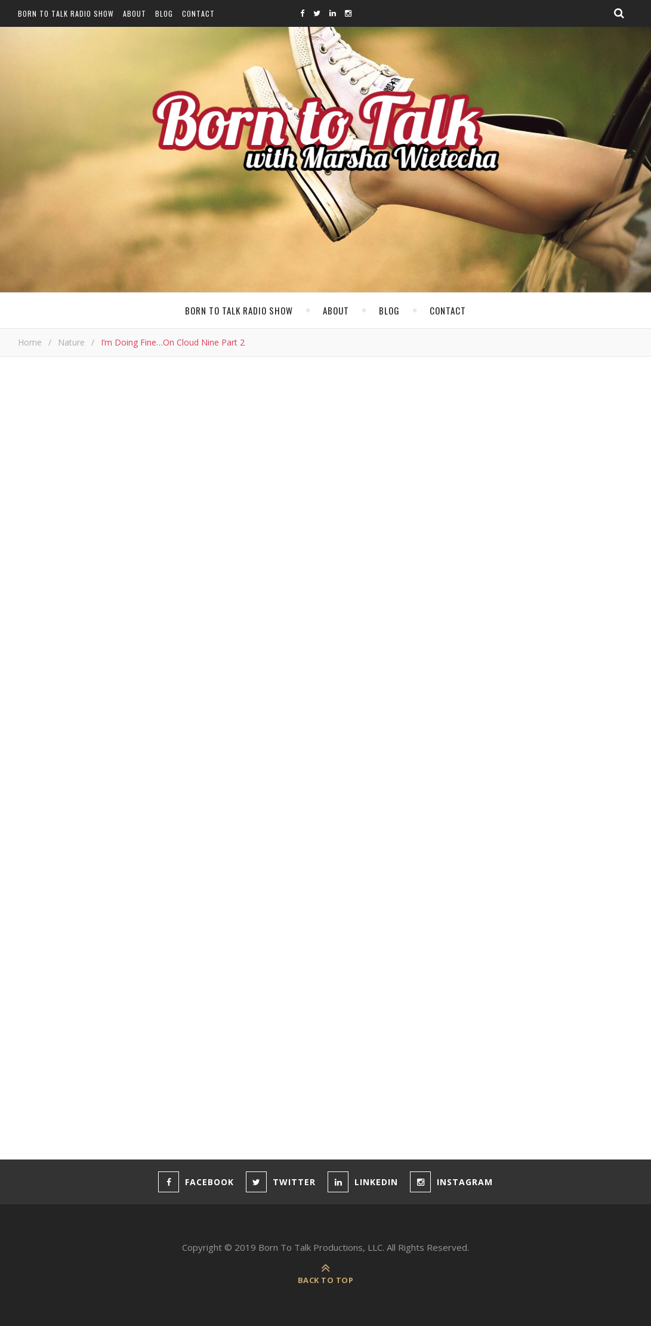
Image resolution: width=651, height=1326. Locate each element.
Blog (164, 13)
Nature (71, 342)
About (134, 13)
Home (30, 342)
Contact (198, 13)
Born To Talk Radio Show (66, 13)
